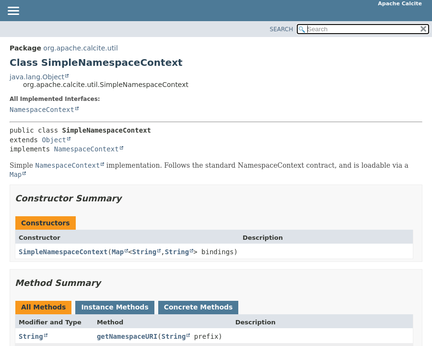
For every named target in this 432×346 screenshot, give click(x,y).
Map (118, 252)
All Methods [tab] (43, 307)
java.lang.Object (37, 77)
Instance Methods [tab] (114, 307)
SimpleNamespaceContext (63, 252)
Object (54, 140)
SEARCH (281, 29)
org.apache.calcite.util (80, 48)
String (144, 252)
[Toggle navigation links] (13, 11)
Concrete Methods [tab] (198, 307)
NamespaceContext (42, 109)
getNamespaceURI (127, 336)
